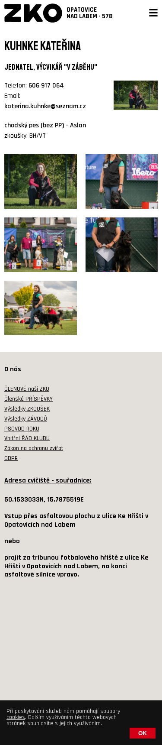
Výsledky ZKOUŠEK (27, 409)
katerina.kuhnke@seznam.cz (45, 106)
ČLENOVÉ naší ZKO (26, 389)
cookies (15, 717)
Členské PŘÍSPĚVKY (28, 399)
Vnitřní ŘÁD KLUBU (27, 438)
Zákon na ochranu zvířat (33, 448)
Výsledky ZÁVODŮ (25, 419)
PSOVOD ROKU (21, 429)
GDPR (11, 458)
